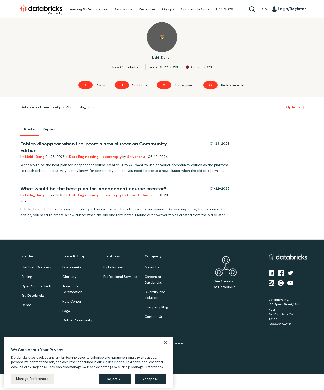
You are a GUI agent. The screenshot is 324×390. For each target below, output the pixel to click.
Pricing (27, 276)
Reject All (114, 379)
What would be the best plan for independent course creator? (93, 189)
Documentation (75, 267)
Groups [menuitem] (168, 9)
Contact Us (154, 316)
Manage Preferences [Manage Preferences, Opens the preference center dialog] (32, 379)
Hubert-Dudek (140, 195)
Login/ (292, 8)
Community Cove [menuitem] (195, 9)
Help (263, 9)
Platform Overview (36, 267)
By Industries (113, 267)
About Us (152, 267)
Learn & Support (76, 256)
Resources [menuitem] (147, 9)
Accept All (150, 379)
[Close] (165, 342)
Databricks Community (41, 10)
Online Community (77, 320)
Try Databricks (33, 295)
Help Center (71, 301)
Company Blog (156, 307)
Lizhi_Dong (35, 156)
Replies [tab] (49, 129)
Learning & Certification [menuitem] (88, 9)
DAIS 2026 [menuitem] (224, 9)
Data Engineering (84, 156)
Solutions (111, 256)
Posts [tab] (29, 129)
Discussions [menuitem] (123, 9)
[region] (88, 362)
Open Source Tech (36, 286)
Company (153, 256)
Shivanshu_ (137, 156)
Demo (26, 305)
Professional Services (120, 276)
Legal (66, 311)
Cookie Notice (113, 362)
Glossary (69, 276)
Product (29, 256)
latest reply (111, 156)
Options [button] (293, 107)
